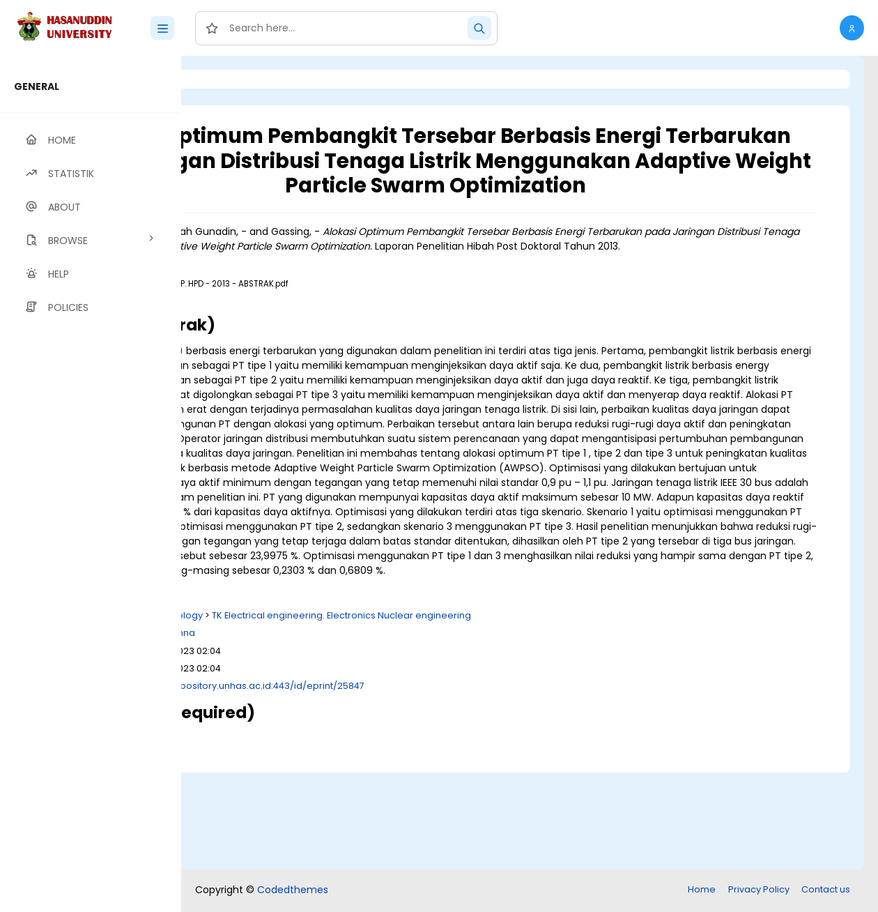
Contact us (825, 891)
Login (240, 79)
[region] (90, 484)
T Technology (346, 713)
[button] (852, 27)
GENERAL (36, 86)
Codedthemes (292, 891)
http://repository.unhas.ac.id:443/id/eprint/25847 (427, 783)
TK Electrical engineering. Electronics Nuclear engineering (515, 713)
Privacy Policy (759, 891)
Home (702, 891)
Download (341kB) (308, 337)
